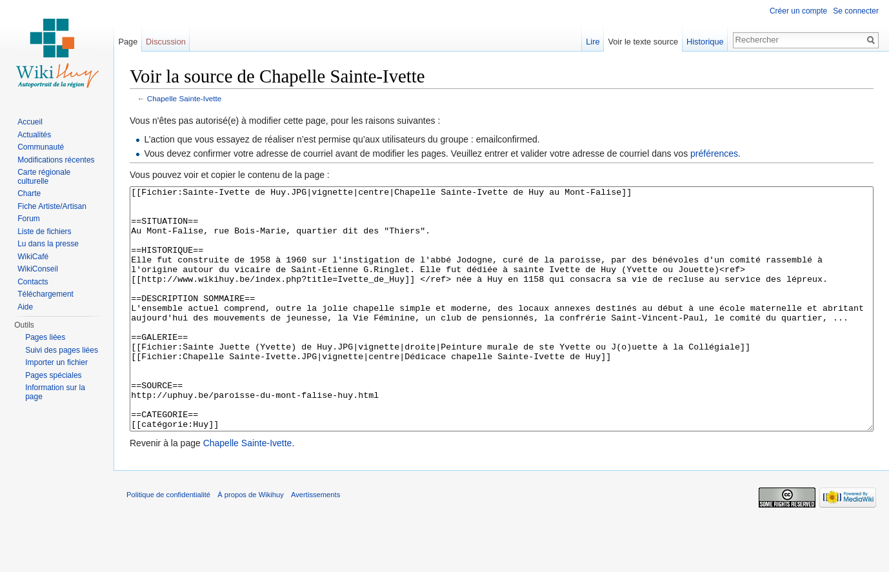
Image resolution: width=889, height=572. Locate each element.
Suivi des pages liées (61, 350)
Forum (28, 218)
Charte (29, 193)
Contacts (32, 281)
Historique (705, 41)
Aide (25, 306)
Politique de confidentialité (168, 543)
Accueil (30, 121)
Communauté (40, 147)
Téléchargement (45, 294)
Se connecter (856, 10)
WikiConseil (37, 268)
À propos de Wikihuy (250, 543)
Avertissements (315, 543)
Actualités (34, 134)
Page (127, 41)
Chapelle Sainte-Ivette (184, 98)
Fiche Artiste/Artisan (51, 206)
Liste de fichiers (44, 231)
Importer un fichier (56, 362)
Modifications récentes (55, 159)
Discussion (166, 41)
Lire (592, 41)
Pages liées (45, 337)
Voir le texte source (643, 41)
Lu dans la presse (48, 243)
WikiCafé (32, 256)
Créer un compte (798, 10)
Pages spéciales (53, 375)
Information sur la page (55, 392)
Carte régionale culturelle (43, 177)
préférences (714, 153)
